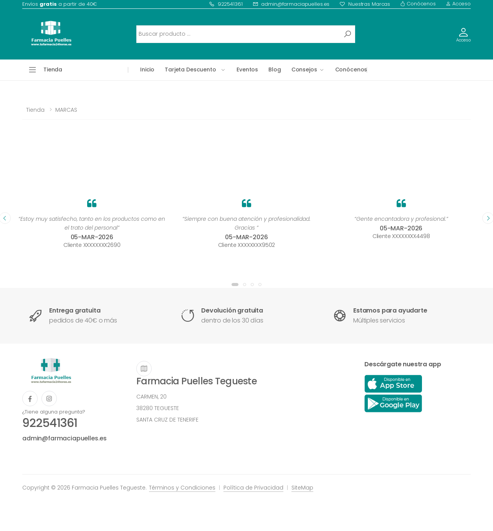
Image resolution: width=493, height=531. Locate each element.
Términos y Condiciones (182, 487)
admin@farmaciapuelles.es (291, 4)
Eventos (247, 69)
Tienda (35, 110)
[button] (235, 284)
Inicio (147, 69)
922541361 (226, 4)
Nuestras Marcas (364, 4)
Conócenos (418, 3)
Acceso (458, 3)
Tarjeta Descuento (190, 69)
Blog (274, 69)
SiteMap (302, 487)
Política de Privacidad (253, 487)
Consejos (304, 69)
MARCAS (66, 110)
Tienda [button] (52, 69)
